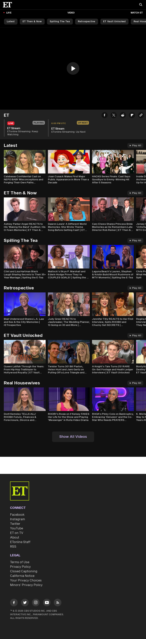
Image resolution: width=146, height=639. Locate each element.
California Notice (22, 576)
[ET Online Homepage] (8, 5)
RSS (13, 546)
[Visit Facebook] (14, 603)
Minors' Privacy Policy (26, 585)
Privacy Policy (20, 567)
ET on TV (16, 533)
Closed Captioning (23, 571)
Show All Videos (73, 436)
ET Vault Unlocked (114, 21)
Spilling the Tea (60, 21)
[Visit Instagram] (36, 603)
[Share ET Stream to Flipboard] (132, 116)
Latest (11, 21)
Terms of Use (19, 562)
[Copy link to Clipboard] (141, 116)
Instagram (17, 519)
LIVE (8, 13)
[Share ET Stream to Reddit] (122, 116)
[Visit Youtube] (47, 603)
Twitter (15, 524)
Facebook (17, 514)
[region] (73, 69)
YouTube (16, 528)
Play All (135, 145)
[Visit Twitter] (25, 603)
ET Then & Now (32, 21)
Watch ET (137, 13)
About (14, 537)
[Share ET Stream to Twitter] (113, 116)
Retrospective (86, 21)
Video (71, 13)
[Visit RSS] (57, 603)
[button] (73, 68)
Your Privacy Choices (26, 580)
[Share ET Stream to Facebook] (104, 116)
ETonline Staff (20, 542)
